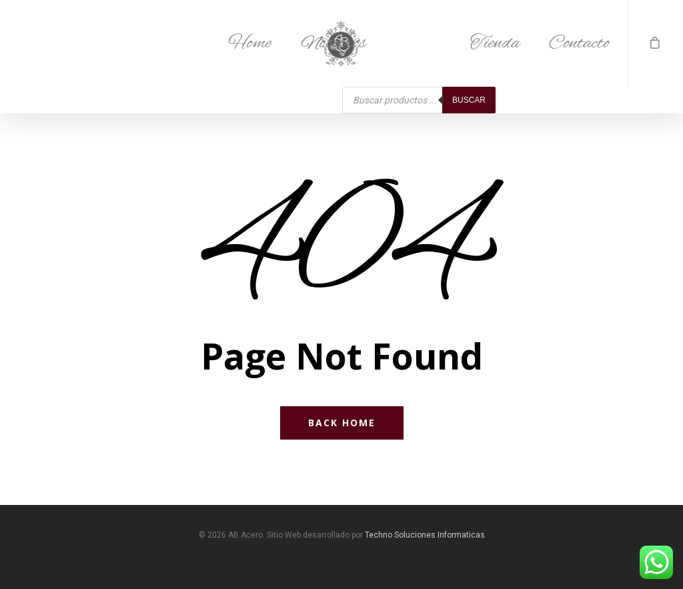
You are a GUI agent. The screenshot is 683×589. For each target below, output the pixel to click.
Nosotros (333, 43)
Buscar (469, 100)
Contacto (579, 43)
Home (249, 43)
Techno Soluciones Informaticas (425, 535)
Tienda (495, 43)
